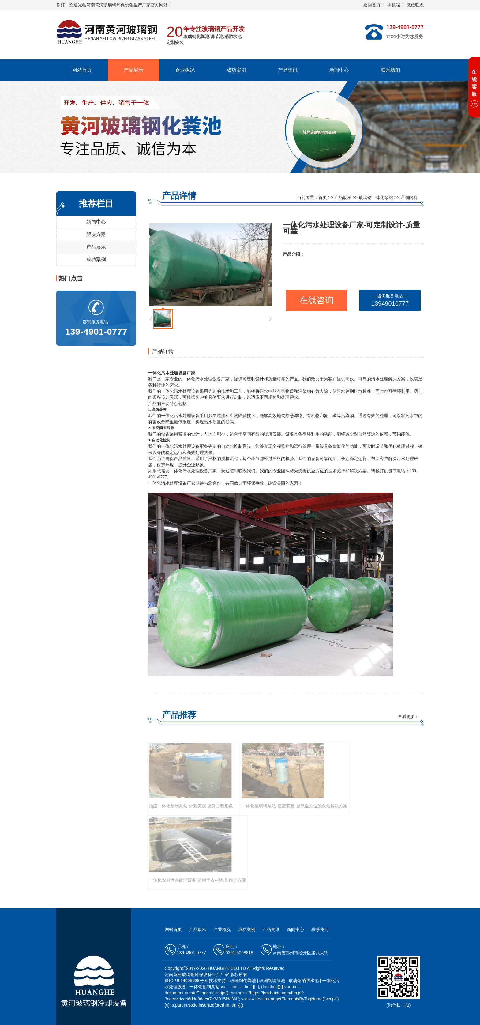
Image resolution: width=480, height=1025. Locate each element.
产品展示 (133, 70)
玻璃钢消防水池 (304, 980)
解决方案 (96, 234)
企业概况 (185, 70)
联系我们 (390, 70)
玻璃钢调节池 (272, 980)
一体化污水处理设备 (167, 373)
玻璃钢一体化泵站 (376, 197)
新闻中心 (339, 70)
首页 (322, 197)
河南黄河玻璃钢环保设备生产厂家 (118, 4)
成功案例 (236, 70)
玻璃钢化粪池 (243, 980)
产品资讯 (288, 70)
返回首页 (372, 4)
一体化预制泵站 (204, 986)
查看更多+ (408, 716)
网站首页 (82, 70)
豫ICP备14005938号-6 (187, 980)
